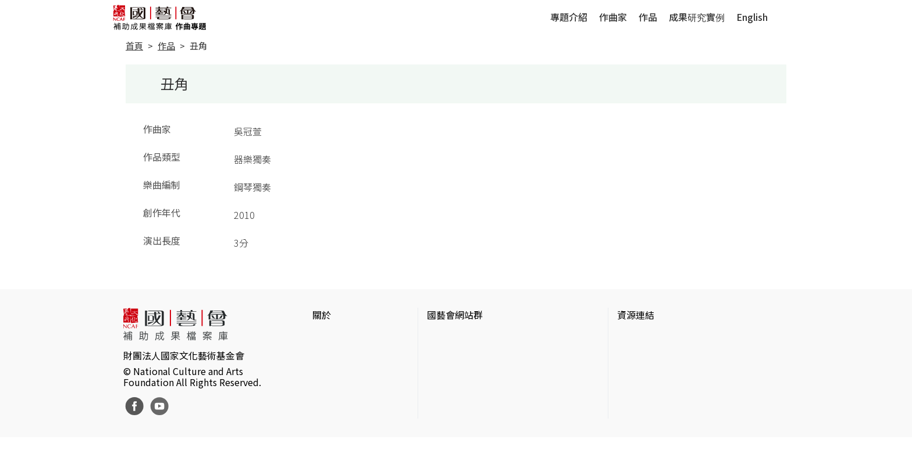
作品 (648, 17)
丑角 (198, 45)
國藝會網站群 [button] (455, 315)
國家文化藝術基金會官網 (478, 338)
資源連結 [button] (635, 315)
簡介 (321, 338)
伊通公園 (635, 356)
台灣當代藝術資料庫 (659, 338)
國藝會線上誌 (455, 356)
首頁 (134, 45)
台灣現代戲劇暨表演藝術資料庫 (682, 412)
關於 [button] (321, 315)
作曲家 (613, 17)
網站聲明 (331, 356)
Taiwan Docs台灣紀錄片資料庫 (680, 431)
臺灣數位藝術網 (649, 375)
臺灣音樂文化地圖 (654, 394)
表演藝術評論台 (459, 375)
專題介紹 (568, 17)
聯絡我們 (331, 375)
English (752, 17)
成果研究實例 (697, 17)
